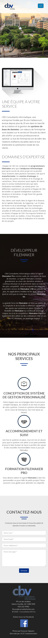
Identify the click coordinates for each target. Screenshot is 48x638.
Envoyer (24, 570)
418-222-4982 (23, 606)
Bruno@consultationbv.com (23, 609)
